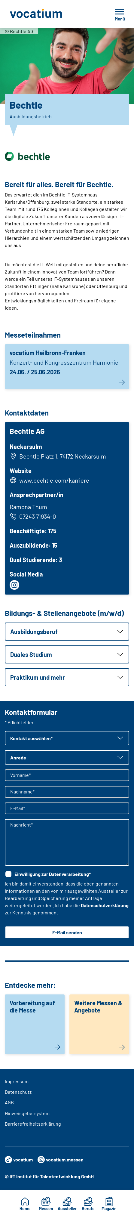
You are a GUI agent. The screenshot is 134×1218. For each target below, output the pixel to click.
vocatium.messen (61, 1159)
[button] (67, 631)
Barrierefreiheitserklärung (33, 1124)
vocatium (19, 1159)
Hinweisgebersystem (27, 1113)
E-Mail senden (67, 932)
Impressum (17, 1081)
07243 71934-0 (33, 516)
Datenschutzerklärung (105, 905)
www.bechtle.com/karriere (54, 480)
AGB (9, 1102)
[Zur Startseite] (49, 14)
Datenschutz (18, 1092)
